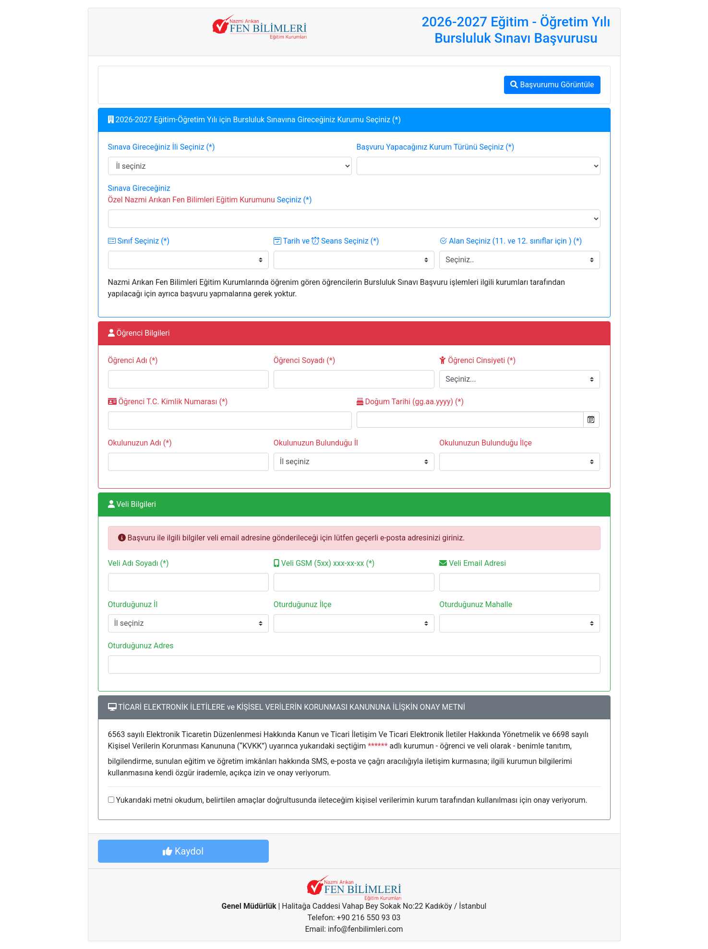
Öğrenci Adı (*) (133, 360)
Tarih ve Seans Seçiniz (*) (326, 241)
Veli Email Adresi (472, 563)
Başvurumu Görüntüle (552, 84)
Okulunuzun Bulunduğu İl (316, 442)
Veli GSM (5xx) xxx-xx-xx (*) (324, 563)
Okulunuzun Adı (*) (140, 442)
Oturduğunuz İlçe (303, 604)
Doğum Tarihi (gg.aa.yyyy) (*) (410, 401)
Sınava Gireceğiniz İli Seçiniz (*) (161, 147)
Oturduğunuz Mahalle (475, 604)
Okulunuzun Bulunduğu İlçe (485, 442)
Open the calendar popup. (591, 419)
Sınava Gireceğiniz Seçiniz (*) (210, 194)
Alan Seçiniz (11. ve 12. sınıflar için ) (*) (510, 241)
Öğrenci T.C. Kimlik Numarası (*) (168, 401)
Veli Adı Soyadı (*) (138, 563)
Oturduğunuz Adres (141, 645)
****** (377, 745)
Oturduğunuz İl (133, 604)
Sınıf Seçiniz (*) (139, 241)
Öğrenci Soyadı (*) (304, 360)
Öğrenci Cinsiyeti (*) (477, 360)
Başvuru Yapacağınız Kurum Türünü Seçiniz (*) (436, 147)
